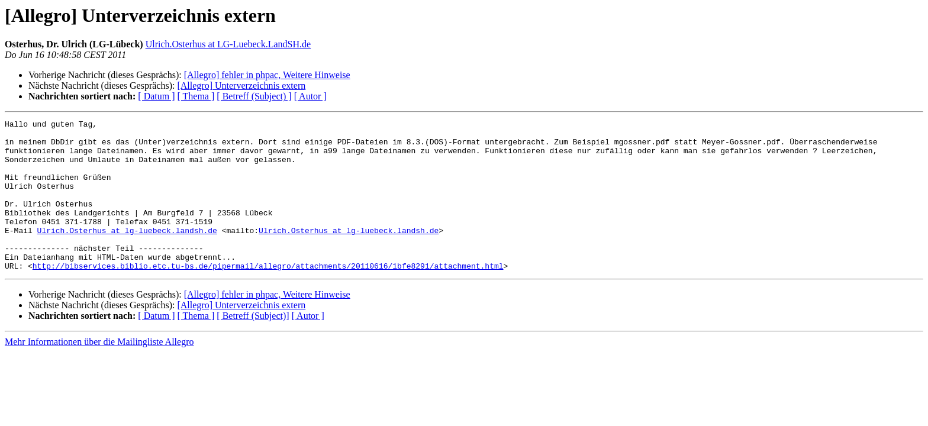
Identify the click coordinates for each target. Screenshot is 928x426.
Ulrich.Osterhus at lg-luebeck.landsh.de (127, 253)
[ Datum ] (156, 96)
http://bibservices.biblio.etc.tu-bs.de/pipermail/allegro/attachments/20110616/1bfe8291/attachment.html (268, 296)
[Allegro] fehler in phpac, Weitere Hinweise (267, 75)
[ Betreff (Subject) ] (254, 96)
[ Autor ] (310, 96)
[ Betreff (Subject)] (253, 346)
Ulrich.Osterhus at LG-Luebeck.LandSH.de (228, 44)
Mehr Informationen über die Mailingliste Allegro (99, 372)
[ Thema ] (196, 96)
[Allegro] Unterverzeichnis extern (241, 85)
